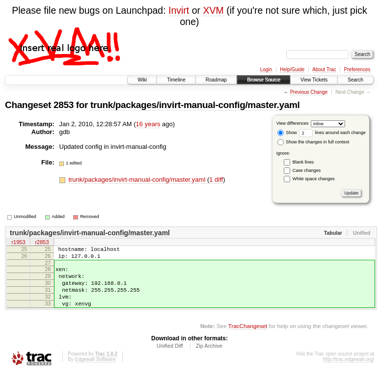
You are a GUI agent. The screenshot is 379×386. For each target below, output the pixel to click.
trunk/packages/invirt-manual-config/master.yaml (194, 105)
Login (266, 69)
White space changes (314, 178)
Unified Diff (170, 359)
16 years (148, 124)
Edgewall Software (95, 372)
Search (355, 80)
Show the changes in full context (313, 141)
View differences (292, 123)
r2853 (42, 243)
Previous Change (309, 92)
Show (287, 132)
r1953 (18, 243)
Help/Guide (292, 69)
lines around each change (332, 132)
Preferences (357, 69)
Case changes (307, 170)
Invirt (178, 10)
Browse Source (263, 80)
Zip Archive (209, 359)
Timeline (176, 80)
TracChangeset (247, 339)
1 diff (216, 179)
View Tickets (313, 80)
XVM (213, 10)
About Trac (324, 69)
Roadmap (216, 80)
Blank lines (303, 162)
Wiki (142, 80)
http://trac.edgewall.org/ (348, 372)
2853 (64, 105)
